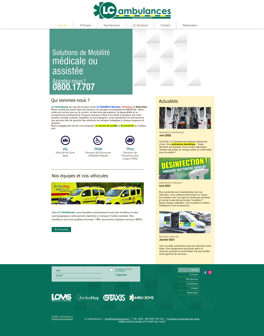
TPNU (130, 149)
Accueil (194, 270)
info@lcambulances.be (117, 318)
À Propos (194, 274)
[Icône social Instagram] (210, 272)
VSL (65, 149)
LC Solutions (192, 283)
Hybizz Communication (62, 319)
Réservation (192, 293)
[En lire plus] (61, 229)
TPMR (98, 149)
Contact (194, 288)
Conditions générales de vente (183, 318)
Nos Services (192, 279)
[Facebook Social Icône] (205, 272)
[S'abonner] (121, 275)
